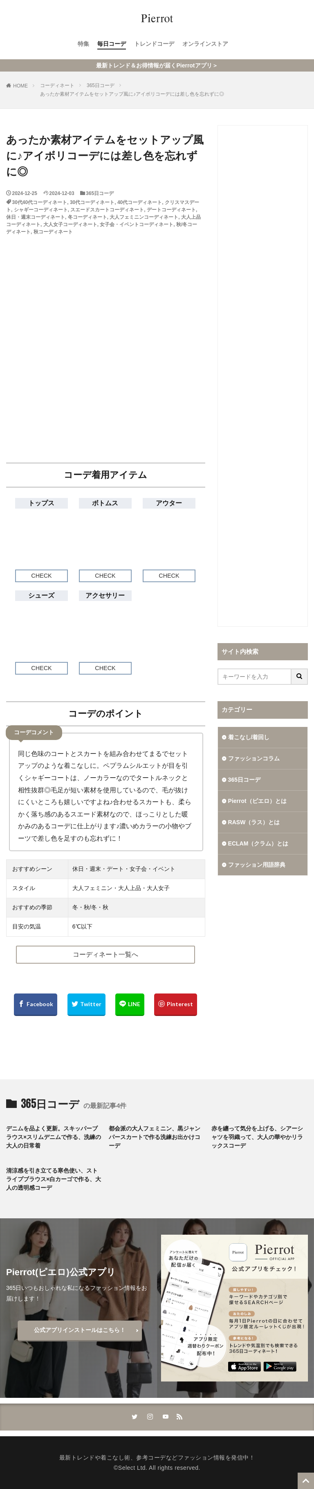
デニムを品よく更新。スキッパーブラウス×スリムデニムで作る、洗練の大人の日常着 (53, 1137)
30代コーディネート (92, 202)
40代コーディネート (139, 202)
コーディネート (57, 85)
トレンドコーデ (154, 43)
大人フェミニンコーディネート (144, 217)
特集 (83, 43)
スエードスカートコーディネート (107, 210)
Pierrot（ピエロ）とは (257, 801)
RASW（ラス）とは (254, 822)
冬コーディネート (87, 217)
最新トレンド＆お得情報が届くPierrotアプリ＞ (157, 65)
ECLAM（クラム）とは (258, 843)
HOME (20, 86)
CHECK (41, 575)
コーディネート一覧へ (105, 954)
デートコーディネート (171, 210)
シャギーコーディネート (41, 210)
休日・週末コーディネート (35, 217)
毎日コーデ (111, 43)
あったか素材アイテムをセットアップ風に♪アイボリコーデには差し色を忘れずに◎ (132, 94)
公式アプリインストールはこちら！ (80, 1330)
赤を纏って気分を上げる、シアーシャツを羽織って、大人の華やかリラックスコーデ (257, 1137)
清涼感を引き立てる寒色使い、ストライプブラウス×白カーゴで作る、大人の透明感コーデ (53, 1179)
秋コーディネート (53, 232)
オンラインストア (205, 43)
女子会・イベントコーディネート (136, 224)
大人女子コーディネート (70, 224)
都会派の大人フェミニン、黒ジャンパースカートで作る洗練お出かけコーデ (154, 1137)
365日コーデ (100, 85)
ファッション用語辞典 (256, 864)
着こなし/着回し (249, 737)
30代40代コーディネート (39, 202)
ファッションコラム (254, 758)
